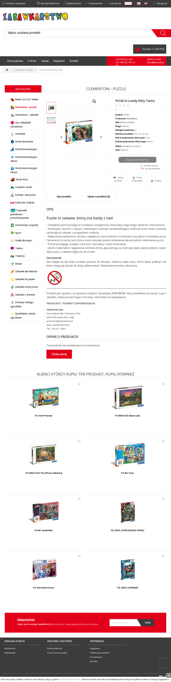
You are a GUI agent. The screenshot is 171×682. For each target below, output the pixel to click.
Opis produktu (64, 196)
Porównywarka (93, 3)
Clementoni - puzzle (24, 70)
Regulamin (59, 60)
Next (101, 137)
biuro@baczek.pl (155, 62)
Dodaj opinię (59, 354)
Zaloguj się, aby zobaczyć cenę (137, 160)
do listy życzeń (149, 165)
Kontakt (74, 60)
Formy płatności (54, 648)
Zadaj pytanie (118, 179)
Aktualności (9, 648)
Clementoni (131, 118)
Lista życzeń (113, 3)
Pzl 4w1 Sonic (127, 473)
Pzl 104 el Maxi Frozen (43, 587)
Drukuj (156, 180)
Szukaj (44, 60)
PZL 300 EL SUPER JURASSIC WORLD (127, 530)
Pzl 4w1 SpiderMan (43, 530)
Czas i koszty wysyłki (57, 652)
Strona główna (15, 60)
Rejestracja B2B (72, 3)
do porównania (150, 168)
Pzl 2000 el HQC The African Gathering (43, 473)
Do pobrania (96, 657)
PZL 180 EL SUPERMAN (127, 587)
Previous (61, 137)
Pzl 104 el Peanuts (43, 415)
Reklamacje (10, 652)
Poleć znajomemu (137, 179)
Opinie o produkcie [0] (98, 196)
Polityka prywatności (100, 652)
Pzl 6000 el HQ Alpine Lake (127, 415)
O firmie (32, 60)
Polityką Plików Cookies (70, 679)
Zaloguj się (160, 3)
